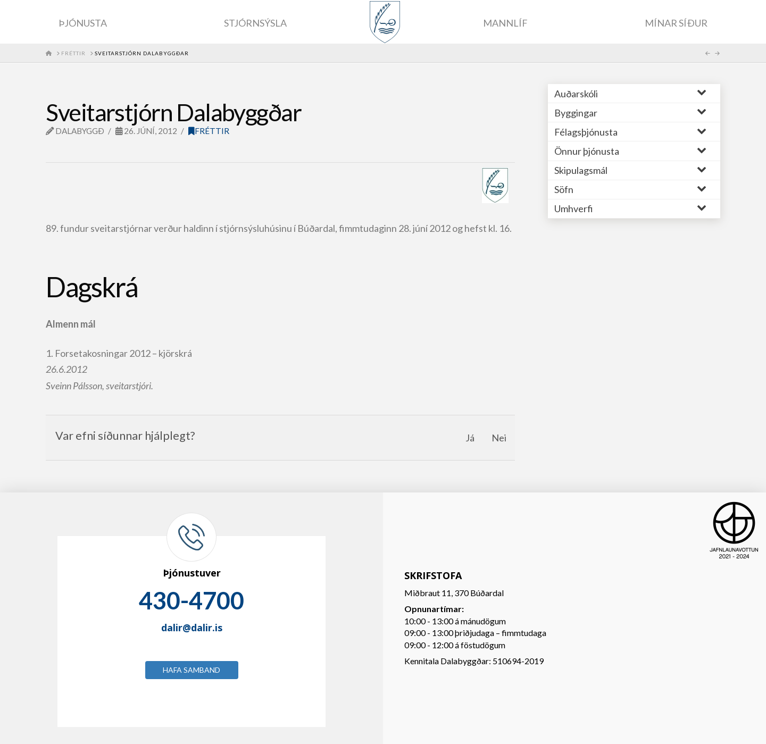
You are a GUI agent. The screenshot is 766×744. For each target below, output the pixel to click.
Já (469, 438)
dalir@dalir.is (191, 627)
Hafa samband (191, 669)
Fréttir (208, 131)
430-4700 (191, 600)
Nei (499, 438)
